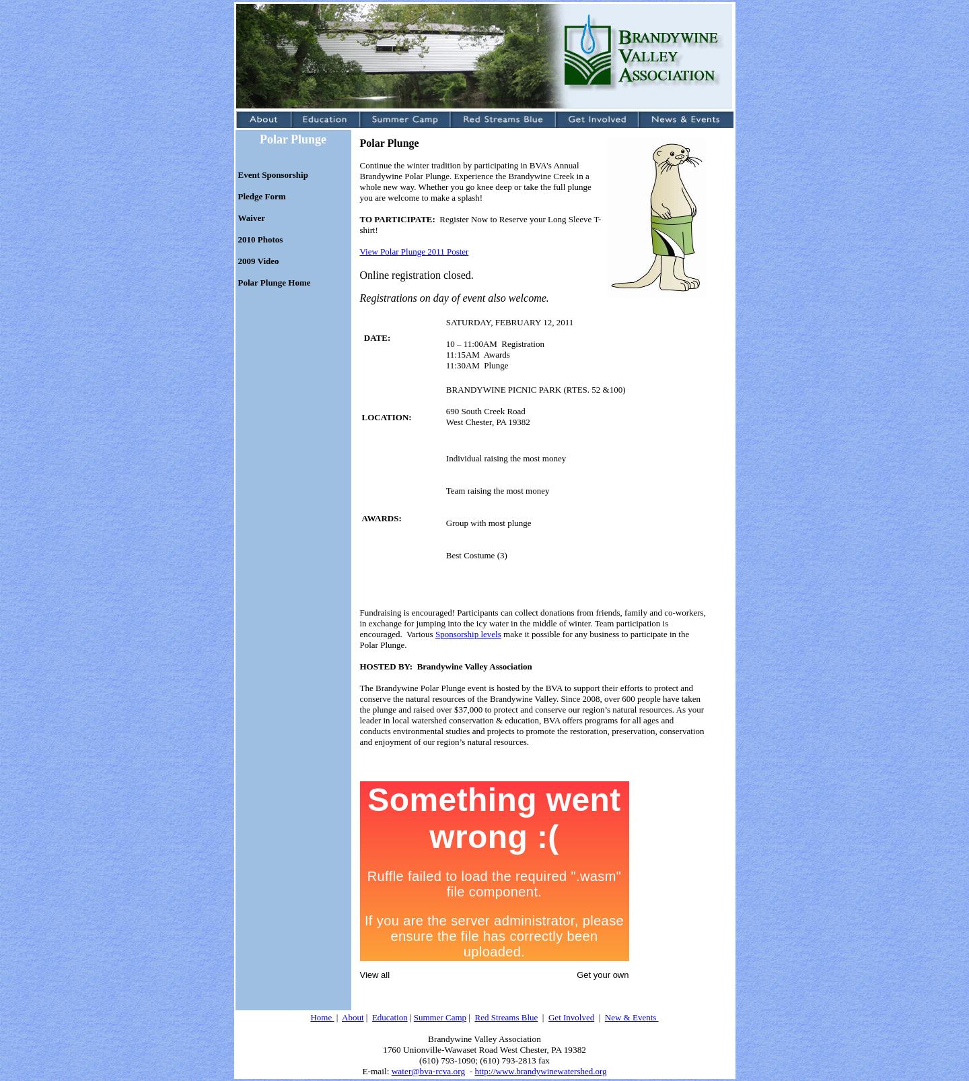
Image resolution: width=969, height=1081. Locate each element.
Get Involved (571, 1017)
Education (390, 1017)
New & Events (632, 1017)
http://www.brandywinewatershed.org (541, 1071)
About (353, 1017)
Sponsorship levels (468, 634)
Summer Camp (440, 1017)
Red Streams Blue (506, 1017)
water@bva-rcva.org (428, 1071)
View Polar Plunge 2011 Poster (414, 252)
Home (322, 1017)
